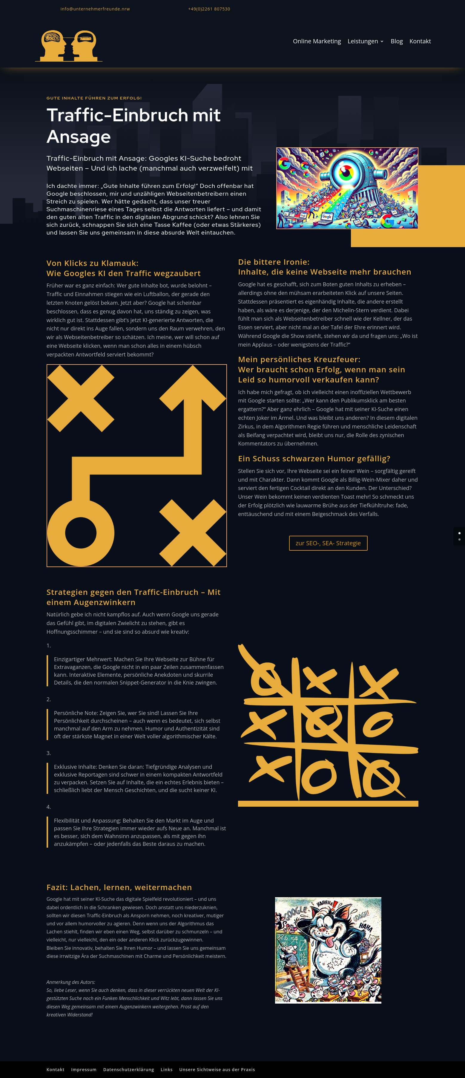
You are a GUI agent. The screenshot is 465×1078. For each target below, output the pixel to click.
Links (167, 1069)
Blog (397, 42)
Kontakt (420, 42)
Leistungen (363, 42)
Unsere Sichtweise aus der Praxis (217, 1069)
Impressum (83, 1069)
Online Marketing (317, 42)
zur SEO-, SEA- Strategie (328, 543)
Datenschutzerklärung (128, 1069)
